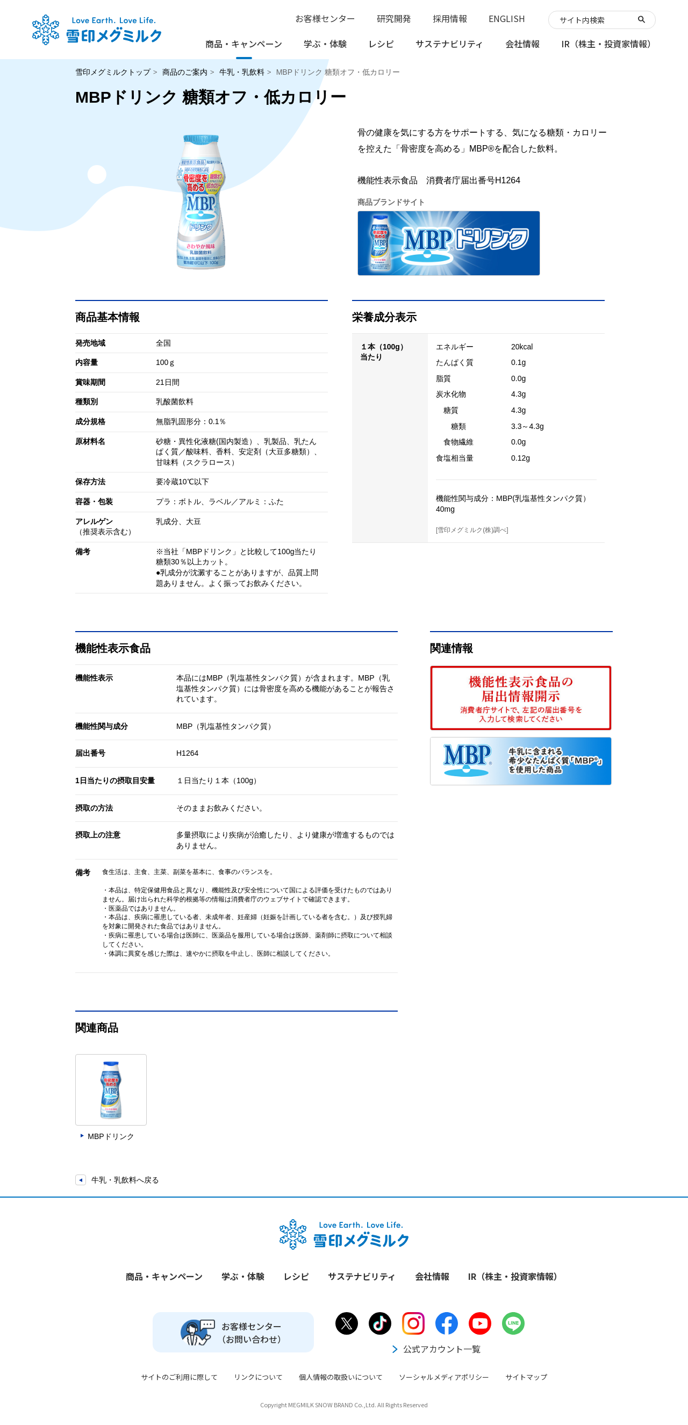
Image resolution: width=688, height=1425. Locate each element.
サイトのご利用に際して (179, 1377)
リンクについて (258, 1377)
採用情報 (450, 18)
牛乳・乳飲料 (241, 72)
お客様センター (325, 18)
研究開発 (394, 18)
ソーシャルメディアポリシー (444, 1377)
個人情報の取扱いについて (341, 1377)
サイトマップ (526, 1377)
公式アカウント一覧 (435, 1348)
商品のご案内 (184, 72)
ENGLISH (507, 18)
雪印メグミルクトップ (112, 72)
